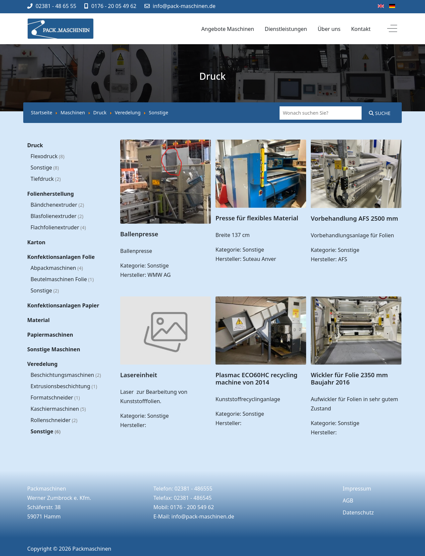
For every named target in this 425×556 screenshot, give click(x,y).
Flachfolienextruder (58, 227)
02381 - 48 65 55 (56, 6)
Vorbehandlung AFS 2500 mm (354, 218)
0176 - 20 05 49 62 (113, 6)
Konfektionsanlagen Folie (61, 257)
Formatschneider (55, 397)
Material (38, 320)
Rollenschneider (54, 420)
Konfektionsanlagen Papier (63, 305)
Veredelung (42, 364)
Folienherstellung (50, 193)
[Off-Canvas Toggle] (392, 29)
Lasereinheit (138, 375)
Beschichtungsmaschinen (66, 375)
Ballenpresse (139, 234)
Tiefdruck (46, 178)
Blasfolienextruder (57, 216)
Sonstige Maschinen (53, 349)
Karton (36, 242)
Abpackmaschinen (57, 268)
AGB (348, 500)
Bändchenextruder (57, 204)
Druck (35, 145)
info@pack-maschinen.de (184, 6)
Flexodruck (47, 156)
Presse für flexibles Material (256, 218)
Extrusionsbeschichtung (64, 386)
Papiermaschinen (50, 334)
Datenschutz (358, 512)
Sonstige (45, 167)
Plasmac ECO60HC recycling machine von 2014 (256, 378)
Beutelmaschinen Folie (62, 279)
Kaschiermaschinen (58, 408)
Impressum (357, 488)
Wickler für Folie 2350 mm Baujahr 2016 (349, 378)
